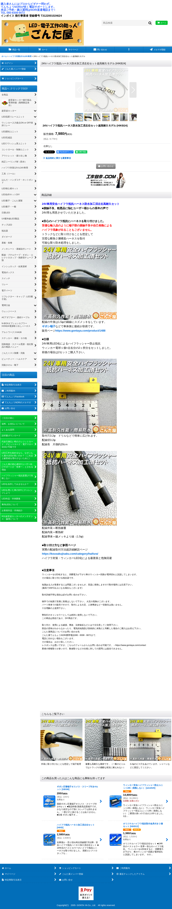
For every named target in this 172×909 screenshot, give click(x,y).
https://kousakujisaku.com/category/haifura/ (70, 553)
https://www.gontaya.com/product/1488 (80, 330)
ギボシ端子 (48, 326)
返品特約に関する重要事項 (57, 158)
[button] (129, 50)
